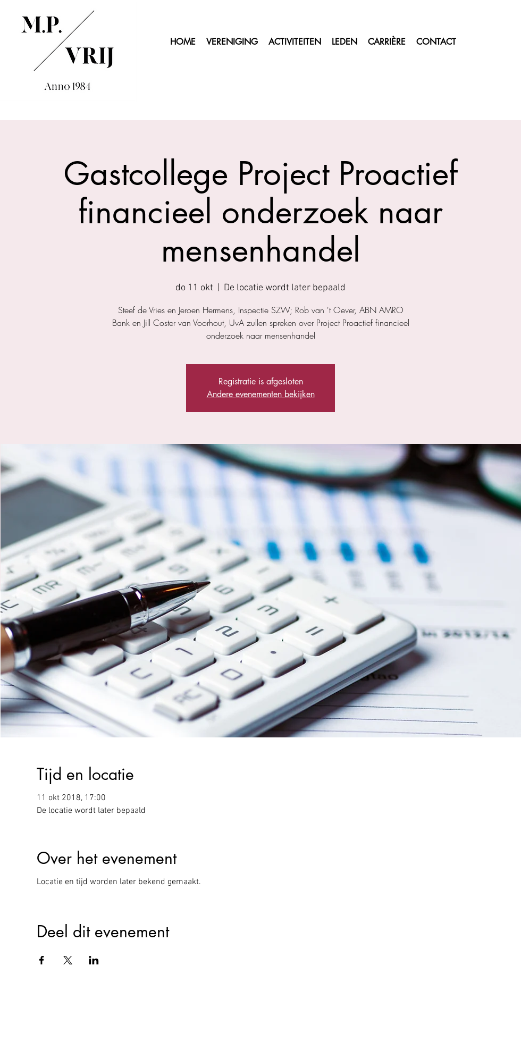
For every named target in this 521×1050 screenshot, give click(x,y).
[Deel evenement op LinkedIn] (94, 960)
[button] (344, 42)
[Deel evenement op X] (68, 960)
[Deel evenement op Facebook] (42, 960)
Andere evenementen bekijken (261, 394)
